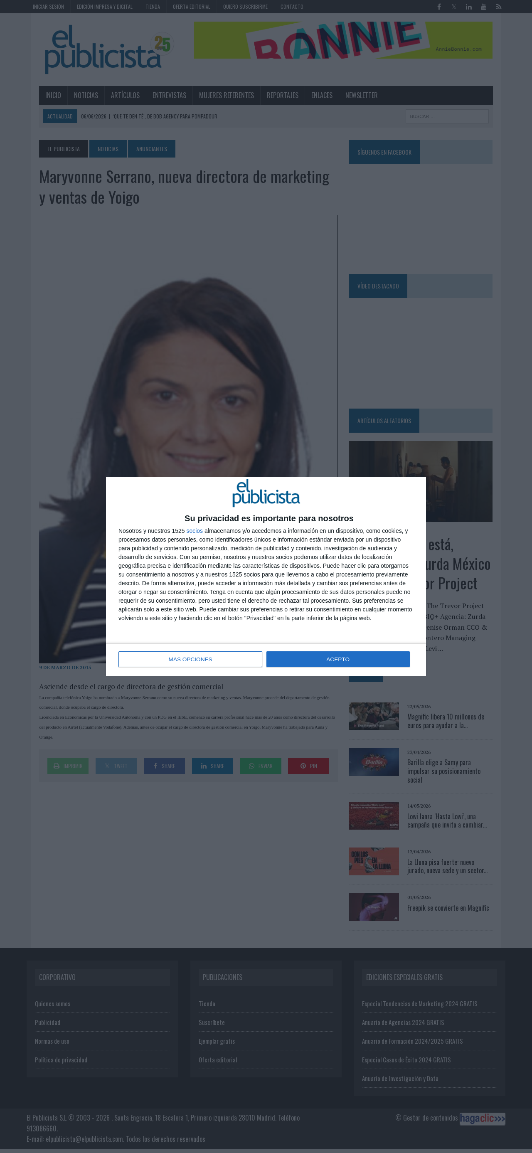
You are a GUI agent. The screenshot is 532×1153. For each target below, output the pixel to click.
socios (194, 531)
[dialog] (266, 576)
